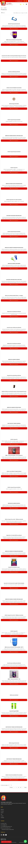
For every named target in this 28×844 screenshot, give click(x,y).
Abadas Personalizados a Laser (14, 567)
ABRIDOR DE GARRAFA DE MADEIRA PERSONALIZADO (14, 247)
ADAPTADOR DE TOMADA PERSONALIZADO (14, 758)
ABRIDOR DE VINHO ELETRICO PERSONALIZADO (14, 183)
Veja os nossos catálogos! (6, 841)
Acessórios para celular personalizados (14, 327)
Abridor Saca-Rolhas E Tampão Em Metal (14, 471)
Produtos (5, 7)
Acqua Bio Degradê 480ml (14, 711)
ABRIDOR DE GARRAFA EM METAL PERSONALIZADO (14, 135)
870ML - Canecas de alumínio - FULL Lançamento (14, 455)
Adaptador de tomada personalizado (14, 311)
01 (16, 787)
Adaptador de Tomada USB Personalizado (14, 535)
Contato (2, 815)
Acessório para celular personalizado (14, 663)
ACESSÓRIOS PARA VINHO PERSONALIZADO (14, 215)
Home (2, 7)
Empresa (2, 809)
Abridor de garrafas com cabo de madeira (14, 199)
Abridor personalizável (14, 695)
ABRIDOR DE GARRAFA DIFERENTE (14, 359)
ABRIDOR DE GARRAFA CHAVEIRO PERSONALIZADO (14, 599)
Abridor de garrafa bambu (14, 103)
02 (18, 787)
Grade (3, 12)
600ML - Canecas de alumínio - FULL (14, 679)
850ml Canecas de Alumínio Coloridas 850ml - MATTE (14, 647)
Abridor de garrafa (14, 167)
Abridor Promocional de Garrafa (14, 23)
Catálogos (2, 817)
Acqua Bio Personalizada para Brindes (14, 375)
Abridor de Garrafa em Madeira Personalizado (14, 774)
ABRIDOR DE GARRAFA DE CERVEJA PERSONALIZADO (14, 551)
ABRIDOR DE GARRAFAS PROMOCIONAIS (14, 407)
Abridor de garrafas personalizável (14, 151)
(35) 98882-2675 (19, 1)
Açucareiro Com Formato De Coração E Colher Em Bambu (14, 583)
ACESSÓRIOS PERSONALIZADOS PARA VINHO (14, 279)
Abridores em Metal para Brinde (14, 71)
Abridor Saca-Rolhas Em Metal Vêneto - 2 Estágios (14, 295)
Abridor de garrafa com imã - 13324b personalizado (14, 615)
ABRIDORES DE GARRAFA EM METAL (14, 503)
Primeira (11, 787)
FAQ (1, 814)
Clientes (2, 812)
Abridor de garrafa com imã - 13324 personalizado (14, 519)
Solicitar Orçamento (14, 28)
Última (25, 787)
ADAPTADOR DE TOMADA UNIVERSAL (14, 423)
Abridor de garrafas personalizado (14, 119)
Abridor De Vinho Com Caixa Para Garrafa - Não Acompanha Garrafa (14, 391)
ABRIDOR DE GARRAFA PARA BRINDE (14, 263)
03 (20, 787)
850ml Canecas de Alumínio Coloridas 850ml (14, 39)
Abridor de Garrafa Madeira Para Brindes (14, 87)
